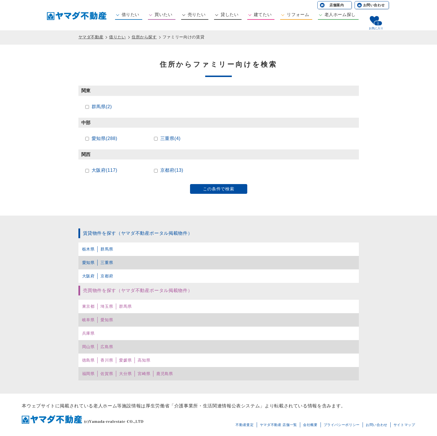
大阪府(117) (104, 170)
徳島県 (88, 360)
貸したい (230, 14)
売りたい (197, 14)
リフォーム (298, 14)
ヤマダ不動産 (91, 37)
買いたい (164, 14)
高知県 (144, 360)
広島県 (106, 346)
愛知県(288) (104, 138)
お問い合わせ (374, 5)
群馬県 (106, 249)
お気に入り (376, 28)
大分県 (125, 373)
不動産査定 (245, 425)
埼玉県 (106, 306)
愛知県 (88, 262)
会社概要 (310, 425)
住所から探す (144, 37)
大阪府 (88, 276)
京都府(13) (171, 170)
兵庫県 (88, 333)
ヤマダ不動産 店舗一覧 (278, 425)
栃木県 (88, 249)
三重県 (106, 262)
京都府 (106, 276)
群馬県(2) (102, 106)
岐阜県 (88, 319)
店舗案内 (336, 5)
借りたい (131, 14)
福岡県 (88, 373)
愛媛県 (125, 360)
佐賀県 (106, 373)
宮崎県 (144, 373)
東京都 (88, 306)
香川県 (106, 360)
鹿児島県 (164, 373)
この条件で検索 (218, 188)
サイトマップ (404, 425)
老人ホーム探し (340, 14)
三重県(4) (170, 138)
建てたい (263, 14)
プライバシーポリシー (342, 425)
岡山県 (88, 346)
